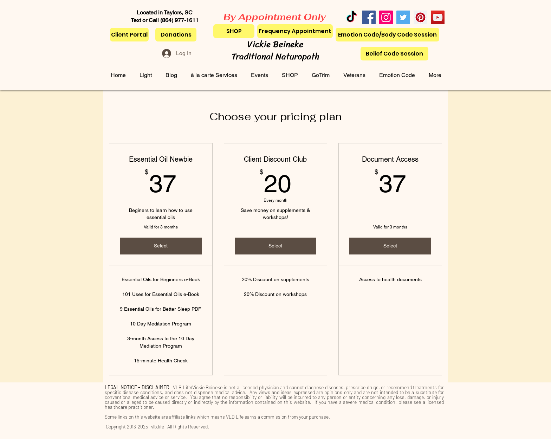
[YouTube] (438, 17)
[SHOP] (233, 31)
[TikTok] (351, 17)
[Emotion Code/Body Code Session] (387, 34)
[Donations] (175, 34)
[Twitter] (403, 17)
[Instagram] (386, 17)
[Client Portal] (129, 34)
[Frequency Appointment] (295, 31)
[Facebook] (369, 17)
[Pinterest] (420, 17)
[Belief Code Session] (394, 53)
